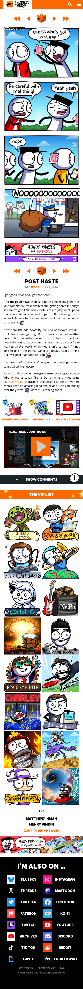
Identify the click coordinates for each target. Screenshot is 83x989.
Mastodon (65, 891)
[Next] (54, 18)
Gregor (34, 287)
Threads (28, 891)
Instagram (65, 879)
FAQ (62, 968)
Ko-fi (65, 913)
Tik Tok (28, 948)
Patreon (28, 913)
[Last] (66, 18)
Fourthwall (65, 959)
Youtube (65, 925)
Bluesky (28, 879)
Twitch (28, 925)
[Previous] (28, 18)
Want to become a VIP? (42, 830)
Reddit (65, 948)
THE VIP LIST (41, 494)
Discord (65, 936)
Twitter (28, 902)
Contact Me (26, 968)
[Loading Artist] (17, 4)
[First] (16, 18)
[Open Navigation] (78, 4)
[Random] (41, 18)
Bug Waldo (15, 382)
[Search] (70, 4)
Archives (28, 936)
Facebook (65, 902)
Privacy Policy (47, 968)
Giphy (28, 959)
